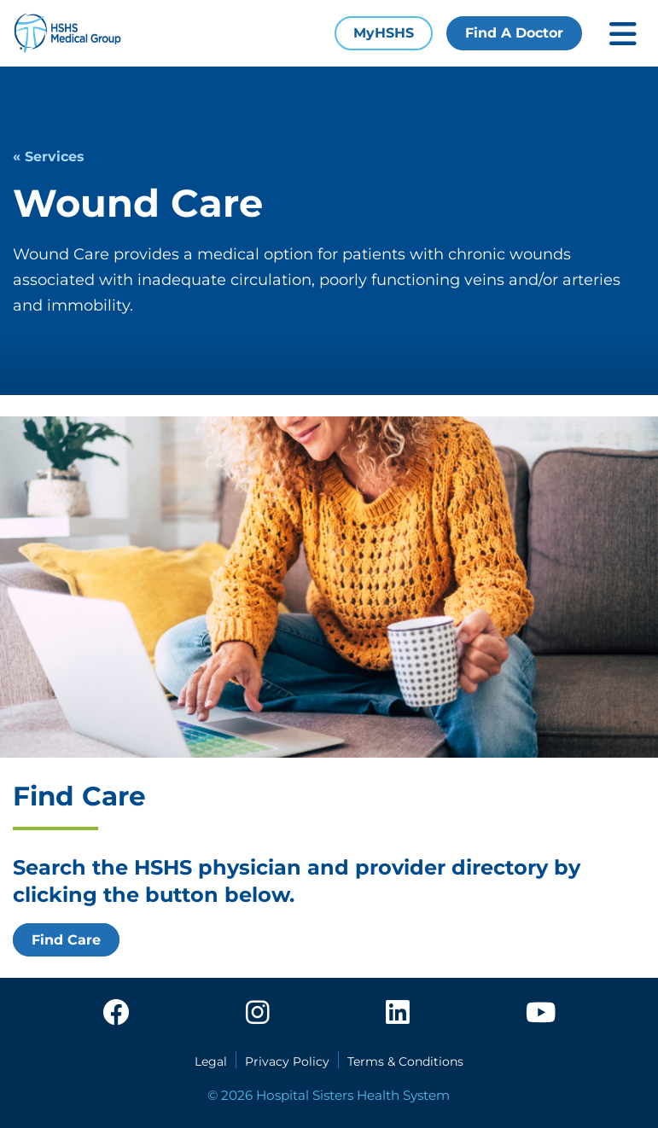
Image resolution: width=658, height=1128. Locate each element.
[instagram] (258, 1013)
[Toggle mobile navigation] (623, 34)
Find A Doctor (514, 33)
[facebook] (116, 1013)
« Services (48, 156)
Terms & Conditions (405, 1061)
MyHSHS (383, 33)
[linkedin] (398, 1013)
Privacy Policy (287, 1061)
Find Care (66, 940)
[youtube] (541, 1013)
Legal (211, 1061)
